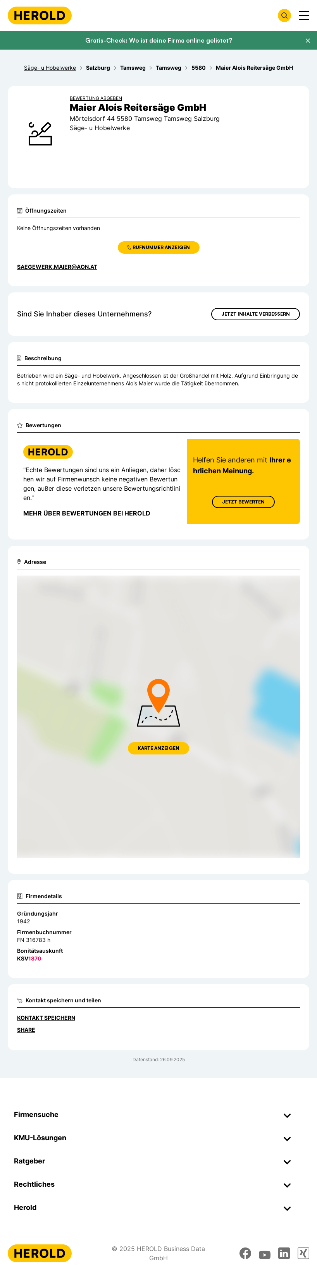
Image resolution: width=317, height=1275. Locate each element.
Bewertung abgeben (96, 98)
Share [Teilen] (26, 1029)
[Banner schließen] (307, 40)
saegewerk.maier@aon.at (57, 266)
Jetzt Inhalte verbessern (255, 314)
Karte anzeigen (158, 748)
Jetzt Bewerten (243, 502)
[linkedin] (284, 1253)
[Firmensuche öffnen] (284, 15)
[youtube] (264, 1253)
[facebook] (245, 1253)
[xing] (303, 1253)
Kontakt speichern (46, 1017)
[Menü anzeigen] (304, 15)
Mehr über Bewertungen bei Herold (86, 513)
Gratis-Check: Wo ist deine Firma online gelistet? (158, 40)
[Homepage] (40, 15)
